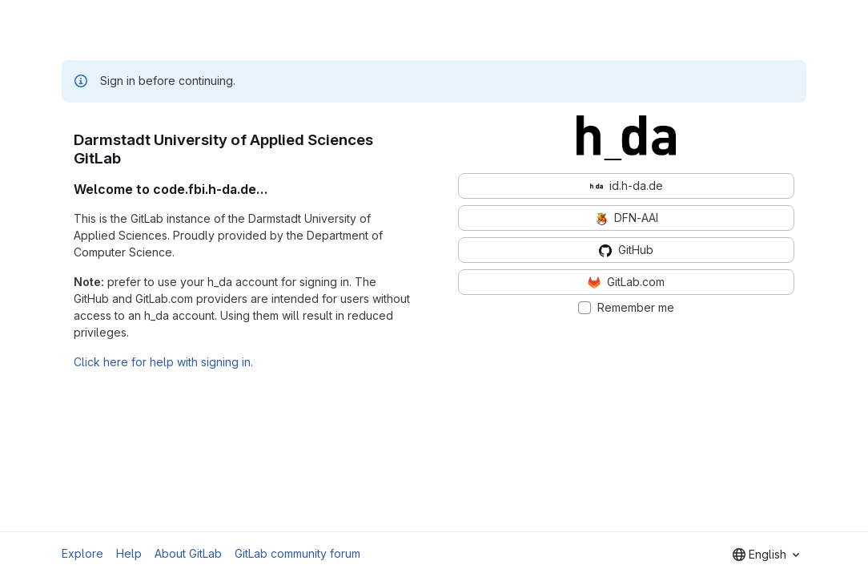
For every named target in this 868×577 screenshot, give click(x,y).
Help (129, 553)
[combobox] (765, 554)
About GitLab (188, 553)
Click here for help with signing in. (163, 362)
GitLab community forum (297, 553)
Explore (82, 553)
